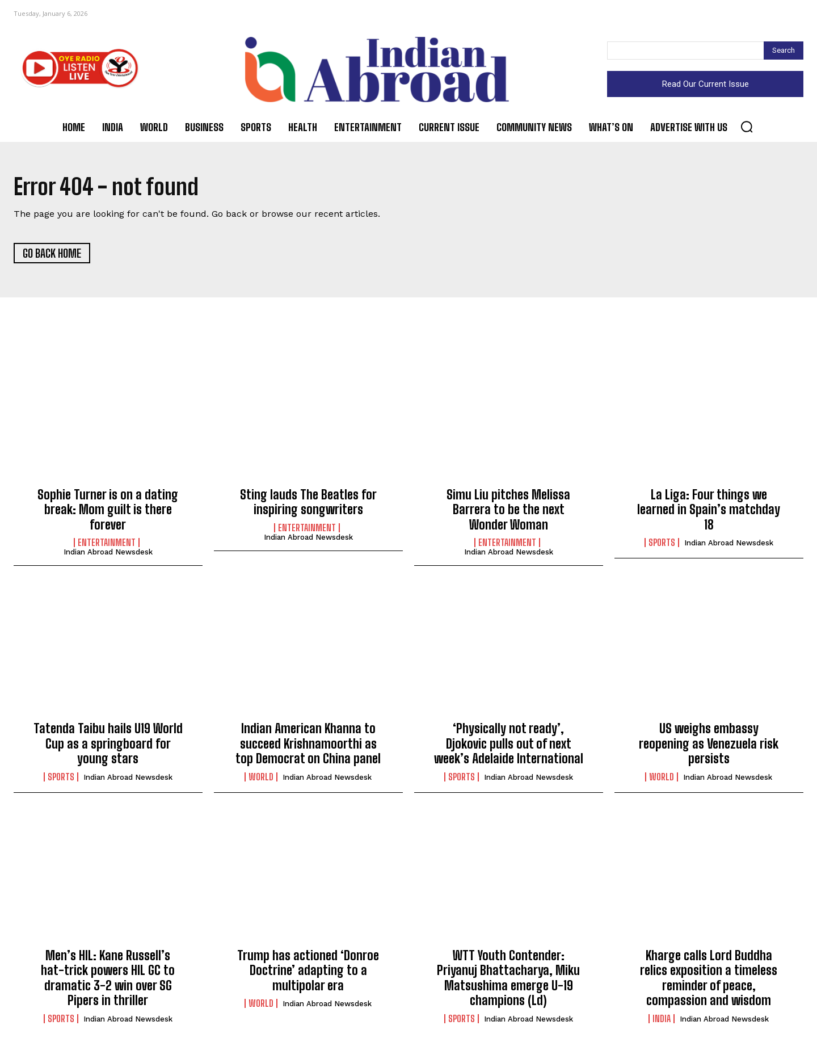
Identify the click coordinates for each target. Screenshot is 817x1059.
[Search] (783, 50)
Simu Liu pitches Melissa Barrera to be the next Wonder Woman (508, 511)
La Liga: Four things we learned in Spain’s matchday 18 (708, 511)
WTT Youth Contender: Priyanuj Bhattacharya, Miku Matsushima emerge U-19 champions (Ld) (508, 979)
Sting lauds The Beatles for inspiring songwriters (308, 504)
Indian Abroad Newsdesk (108, 553)
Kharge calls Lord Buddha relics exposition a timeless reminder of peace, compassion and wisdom (708, 979)
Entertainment (107, 544)
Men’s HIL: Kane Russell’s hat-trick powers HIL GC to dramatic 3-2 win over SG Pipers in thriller (108, 979)
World (261, 778)
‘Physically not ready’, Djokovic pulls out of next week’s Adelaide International (508, 745)
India (661, 1020)
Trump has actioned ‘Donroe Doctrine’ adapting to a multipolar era (308, 972)
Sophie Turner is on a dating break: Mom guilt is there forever (107, 511)
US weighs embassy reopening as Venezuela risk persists (708, 745)
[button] (746, 126)
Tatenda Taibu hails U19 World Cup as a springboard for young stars (108, 745)
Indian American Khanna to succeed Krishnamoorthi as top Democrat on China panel (308, 745)
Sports (661, 544)
